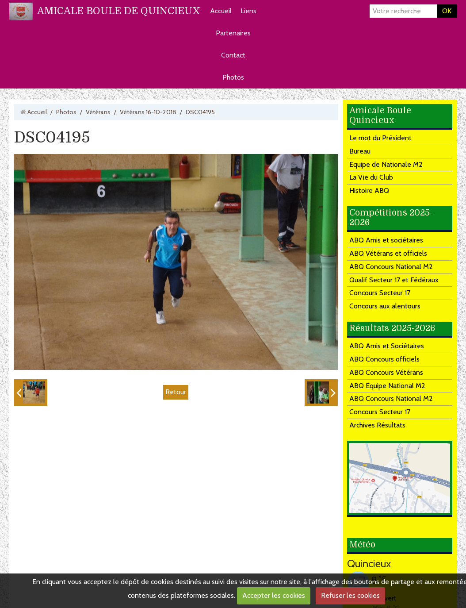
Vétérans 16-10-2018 (148, 112)
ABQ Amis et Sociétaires (386, 346)
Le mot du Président (380, 138)
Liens (248, 11)
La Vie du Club (371, 177)
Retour (175, 392)
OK (446, 11)
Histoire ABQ (369, 190)
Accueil (221, 11)
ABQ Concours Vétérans (386, 372)
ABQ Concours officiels (384, 359)
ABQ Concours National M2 (391, 266)
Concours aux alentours (384, 306)
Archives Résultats (377, 425)
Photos (233, 77)
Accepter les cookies (273, 595)
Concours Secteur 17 (379, 293)
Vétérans (98, 112)
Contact (233, 55)
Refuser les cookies (350, 595)
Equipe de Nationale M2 (386, 164)
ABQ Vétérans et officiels (388, 253)
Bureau (360, 151)
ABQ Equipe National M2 (387, 385)
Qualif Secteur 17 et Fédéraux (394, 280)
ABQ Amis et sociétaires (386, 240)
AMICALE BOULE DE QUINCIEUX (118, 10)
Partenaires (233, 33)
